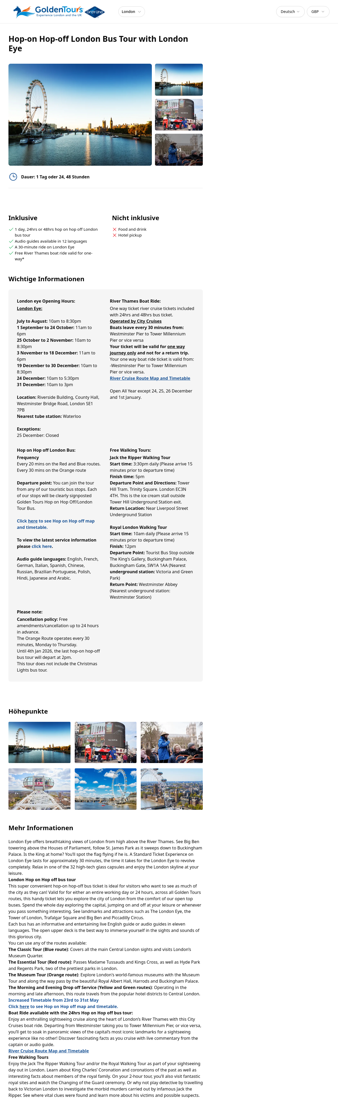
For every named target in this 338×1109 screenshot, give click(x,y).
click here (42, 546)
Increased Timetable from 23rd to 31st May (53, 1000)
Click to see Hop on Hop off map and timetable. (63, 1006)
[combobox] (290, 11)
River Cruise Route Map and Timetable (150, 378)
